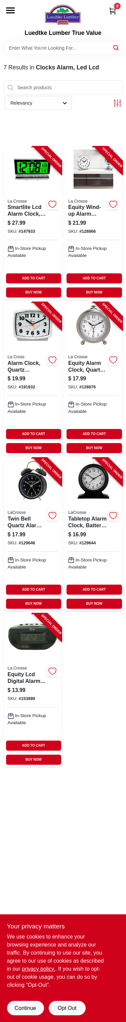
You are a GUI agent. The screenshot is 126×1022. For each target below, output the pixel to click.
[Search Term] (63, 48)
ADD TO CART (33, 278)
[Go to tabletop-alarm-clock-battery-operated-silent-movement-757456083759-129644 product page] (93, 534)
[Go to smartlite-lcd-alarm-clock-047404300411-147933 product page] (33, 223)
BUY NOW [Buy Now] (34, 292)
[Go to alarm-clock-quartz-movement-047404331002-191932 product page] (33, 378)
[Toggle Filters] (117, 103)
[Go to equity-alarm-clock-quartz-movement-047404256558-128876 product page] (93, 378)
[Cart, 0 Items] (112, 10)
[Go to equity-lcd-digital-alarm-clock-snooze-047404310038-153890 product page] (33, 690)
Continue (25, 1008)
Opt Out (66, 1008)
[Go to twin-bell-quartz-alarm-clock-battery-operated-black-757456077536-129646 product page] (33, 534)
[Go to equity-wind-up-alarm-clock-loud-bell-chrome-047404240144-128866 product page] (93, 223)
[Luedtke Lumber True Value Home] (63, 15)
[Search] (116, 47)
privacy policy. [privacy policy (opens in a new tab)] (38, 969)
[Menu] (10, 10)
